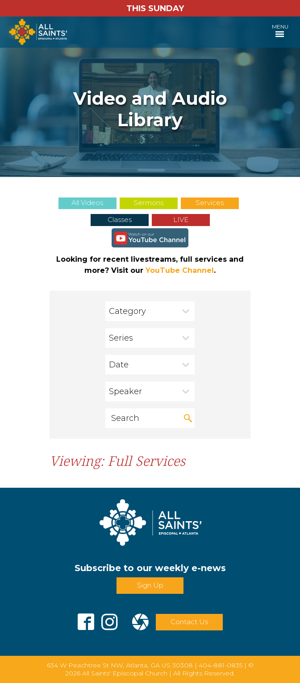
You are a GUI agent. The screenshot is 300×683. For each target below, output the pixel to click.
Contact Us (189, 621)
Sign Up (150, 585)
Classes (120, 219)
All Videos (87, 202)
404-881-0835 (220, 665)
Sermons (148, 202)
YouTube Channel (180, 270)
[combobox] (150, 311)
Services (210, 202)
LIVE (180, 219)
